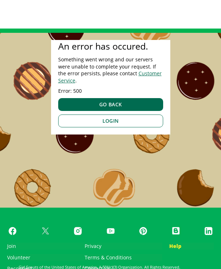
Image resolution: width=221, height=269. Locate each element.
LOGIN (110, 120)
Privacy (93, 246)
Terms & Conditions (108, 257)
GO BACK (110, 104)
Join (11, 246)
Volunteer (18, 257)
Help (175, 246)
